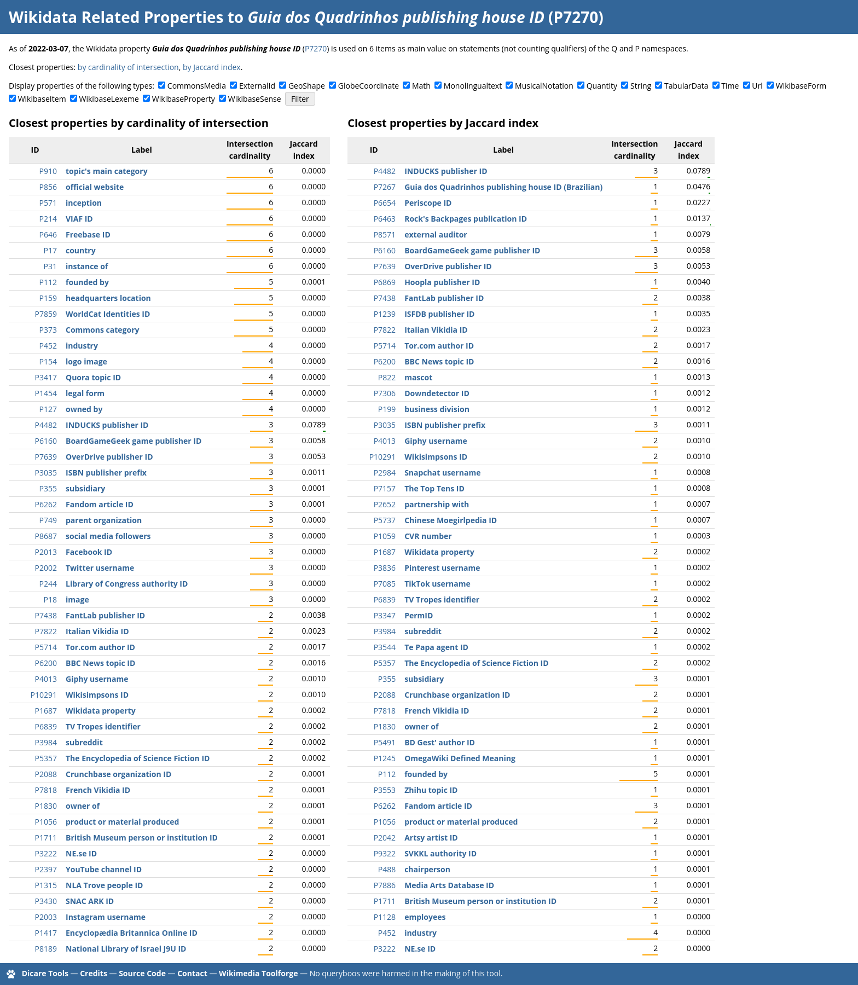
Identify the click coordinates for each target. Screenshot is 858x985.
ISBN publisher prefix (106, 472)
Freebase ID (88, 234)
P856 (48, 187)
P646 (48, 234)
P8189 (46, 948)
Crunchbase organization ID (118, 774)
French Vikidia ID (98, 790)
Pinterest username (442, 568)
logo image (86, 361)
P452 (48, 345)
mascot (418, 377)
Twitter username (100, 568)
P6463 (385, 218)
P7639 (46, 456)
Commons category (102, 330)
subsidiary (85, 488)
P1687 (46, 710)
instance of (87, 266)
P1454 (46, 393)
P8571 (385, 234)
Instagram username (106, 917)
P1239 (385, 314)
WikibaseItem (42, 99)
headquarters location (108, 298)
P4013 (46, 679)
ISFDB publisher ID (439, 314)
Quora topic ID (93, 377)
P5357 (46, 758)
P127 (48, 409)
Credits (93, 973)
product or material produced (122, 821)
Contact (192, 973)
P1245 (385, 758)
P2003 (46, 917)
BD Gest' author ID (439, 742)
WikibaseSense (254, 99)
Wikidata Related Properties (116, 17)
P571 (48, 203)
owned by (84, 409)
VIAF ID (79, 218)
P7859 (46, 314)
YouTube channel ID (104, 869)
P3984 (46, 742)
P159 (48, 298)
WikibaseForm (801, 85)
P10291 (44, 695)
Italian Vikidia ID (97, 631)
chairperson (427, 869)
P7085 (385, 583)
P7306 (385, 393)
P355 (48, 488)
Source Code (142, 973)
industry (82, 345)
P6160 (46, 441)
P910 (48, 171)
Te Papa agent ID (436, 647)
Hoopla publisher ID (442, 282)
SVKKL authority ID (440, 853)
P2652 (385, 504)
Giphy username (97, 679)
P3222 (46, 853)
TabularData (686, 85)
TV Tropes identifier (103, 726)
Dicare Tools (45, 973)
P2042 (385, 837)
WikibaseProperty (183, 99)
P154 (48, 361)
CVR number (428, 536)
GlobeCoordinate (368, 85)
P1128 (385, 917)
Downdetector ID (436, 393)
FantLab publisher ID (105, 615)
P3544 (385, 647)
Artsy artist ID (431, 837)
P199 (387, 409)
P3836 (385, 568)
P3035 (46, 472)
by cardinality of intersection (128, 67)
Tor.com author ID (100, 647)
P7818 (46, 790)
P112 (48, 282)
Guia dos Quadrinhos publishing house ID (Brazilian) (503, 187)
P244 (48, 583)
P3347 (385, 615)
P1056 (46, 821)
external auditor (435, 234)
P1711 (46, 837)
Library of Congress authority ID (127, 583)
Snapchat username (442, 472)
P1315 (46, 885)
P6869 (385, 282)
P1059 (385, 536)
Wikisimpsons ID (97, 695)
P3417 (46, 377)
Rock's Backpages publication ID (465, 218)
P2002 (46, 568)
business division (436, 409)
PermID (418, 615)
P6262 (46, 504)
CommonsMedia (196, 85)
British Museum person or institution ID (142, 837)
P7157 (385, 488)
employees (424, 917)
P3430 (46, 901)
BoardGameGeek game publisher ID (133, 441)
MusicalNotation (544, 85)
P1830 (46, 806)
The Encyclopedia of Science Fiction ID (138, 758)
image (77, 599)
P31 (50, 266)
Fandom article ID (100, 504)
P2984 (385, 472)
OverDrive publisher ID (109, 456)
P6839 (46, 726)
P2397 (46, 869)
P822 (387, 377)
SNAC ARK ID (90, 901)
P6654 (385, 203)
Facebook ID (89, 552)
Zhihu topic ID (430, 790)
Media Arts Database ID (449, 885)
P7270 (316, 48)
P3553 (385, 790)
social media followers (108, 536)
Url (757, 85)
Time (730, 85)
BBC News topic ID (100, 663)
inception (84, 203)
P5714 (46, 647)
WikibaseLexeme (109, 99)
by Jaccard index (212, 67)
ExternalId (257, 85)
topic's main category (107, 171)
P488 (387, 869)
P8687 (46, 536)
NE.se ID (81, 853)
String (640, 85)
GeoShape (306, 85)
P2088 (46, 774)
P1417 (46, 933)
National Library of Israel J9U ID (126, 948)
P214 (48, 218)
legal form (85, 393)
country (81, 250)
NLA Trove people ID (104, 885)
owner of (83, 806)
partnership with (436, 504)
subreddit (84, 742)
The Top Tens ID (434, 488)
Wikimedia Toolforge (258, 973)
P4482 (46, 425)
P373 (48, 330)
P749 (48, 520)
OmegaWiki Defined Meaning (459, 758)
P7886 (385, 885)
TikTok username (437, 583)
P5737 (385, 520)
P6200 (46, 663)
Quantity (602, 85)
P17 (50, 250)
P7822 (46, 631)
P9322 (385, 853)
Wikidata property (101, 710)
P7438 (46, 615)
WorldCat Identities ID (108, 314)
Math (421, 85)
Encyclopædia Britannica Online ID (132, 933)
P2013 (46, 552)
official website (95, 187)
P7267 (385, 187)
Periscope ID (427, 203)
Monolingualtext (473, 85)
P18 (50, 599)
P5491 (385, 742)
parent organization (104, 520)
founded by (87, 282)
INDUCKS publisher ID (107, 425)
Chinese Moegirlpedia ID (450, 520)
